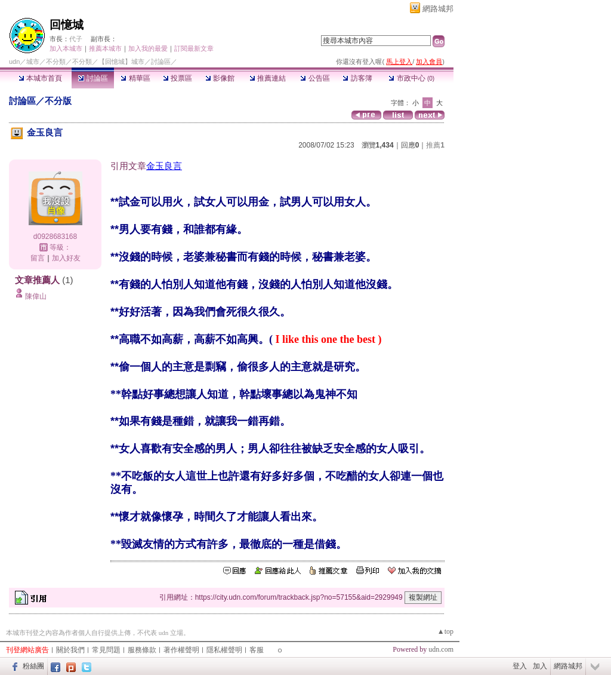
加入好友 (66, 258)
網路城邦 (437, 8)
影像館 (219, 78)
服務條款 (142, 650)
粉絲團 (33, 666)
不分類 (56, 61)
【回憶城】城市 (121, 61)
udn (14, 61)
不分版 (58, 101)
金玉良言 (164, 166)
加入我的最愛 (148, 48)
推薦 (435, 145)
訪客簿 (357, 78)
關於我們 (70, 650)
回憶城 (67, 25)
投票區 (177, 78)
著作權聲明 (181, 650)
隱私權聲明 (224, 650)
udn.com (440, 649)
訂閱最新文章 (194, 48)
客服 (256, 650)
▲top (445, 631)
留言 (37, 258)
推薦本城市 (105, 48)
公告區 (314, 78)
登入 (520, 666)
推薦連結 (267, 78)
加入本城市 (66, 48)
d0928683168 (55, 236)
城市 (32, 61)
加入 (540, 666)
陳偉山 (36, 296)
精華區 (135, 78)
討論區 (92, 78)
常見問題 (106, 650)
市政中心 (411, 78)
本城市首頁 (40, 78)
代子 (75, 38)
